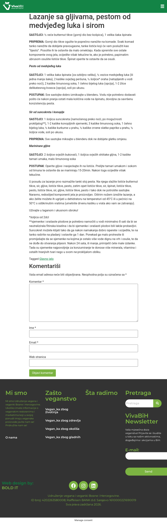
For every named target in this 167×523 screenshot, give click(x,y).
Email (33, 342)
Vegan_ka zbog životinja (56, 411)
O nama (11, 437)
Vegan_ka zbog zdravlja (63, 420)
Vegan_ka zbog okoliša (62, 429)
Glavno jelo (46, 259)
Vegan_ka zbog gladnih (63, 437)
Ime (32, 327)
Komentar (36, 281)
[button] (162, 6)
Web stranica (37, 357)
